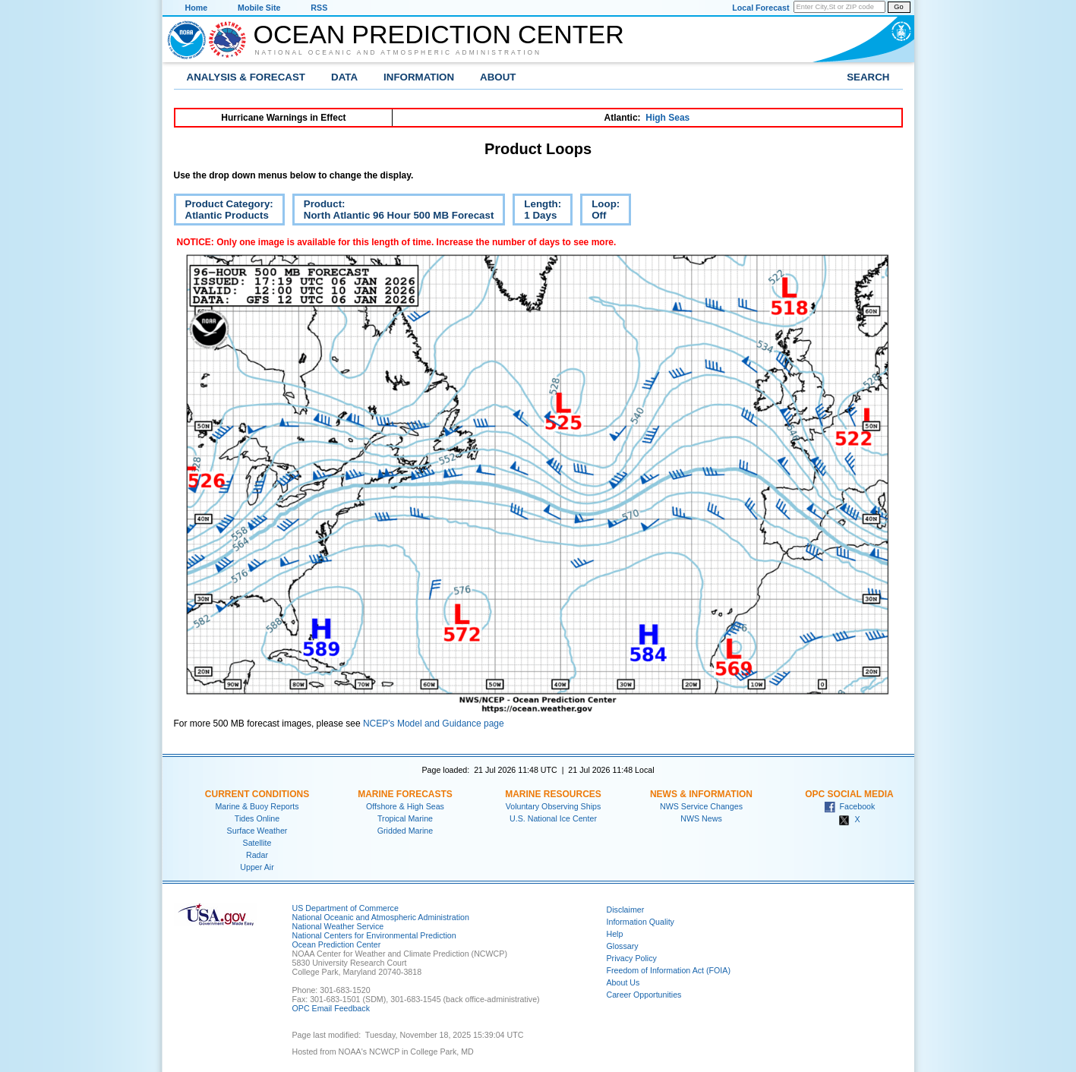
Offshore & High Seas (405, 806)
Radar (257, 854)
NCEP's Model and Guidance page (433, 723)
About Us (623, 982)
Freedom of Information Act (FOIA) (668, 970)
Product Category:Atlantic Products (223, 211)
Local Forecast (760, 7)
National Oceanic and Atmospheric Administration (398, 52)
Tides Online (257, 818)
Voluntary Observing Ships (553, 806)
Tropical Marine (405, 818)
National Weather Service (338, 926)
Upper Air (256, 867)
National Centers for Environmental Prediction (374, 935)
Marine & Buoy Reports (256, 806)
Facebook (850, 806)
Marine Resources (553, 794)
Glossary (623, 946)
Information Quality (640, 921)
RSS (319, 7)
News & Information (701, 794)
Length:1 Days (537, 211)
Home (196, 7)
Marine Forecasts (405, 794)
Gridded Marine (405, 830)
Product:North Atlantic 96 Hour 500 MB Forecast (393, 211)
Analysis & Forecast (246, 77)
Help (615, 933)
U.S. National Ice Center (553, 818)
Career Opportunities (644, 994)
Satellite (257, 842)
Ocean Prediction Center (439, 34)
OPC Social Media (849, 794)
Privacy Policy (632, 958)
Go (898, 7)
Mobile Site (259, 7)
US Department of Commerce (345, 908)
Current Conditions (257, 794)
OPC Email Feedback (331, 1008)
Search (868, 77)
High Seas (667, 117)
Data (344, 77)
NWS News (700, 818)
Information (418, 77)
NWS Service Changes (701, 806)
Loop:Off (600, 211)
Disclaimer (626, 909)
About (498, 77)
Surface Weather (257, 830)
